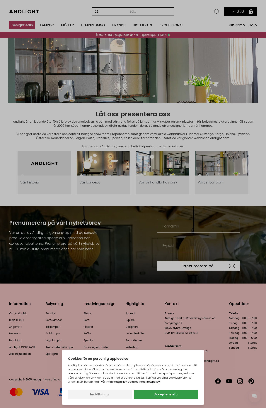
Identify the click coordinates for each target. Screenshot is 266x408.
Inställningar (100, 394)
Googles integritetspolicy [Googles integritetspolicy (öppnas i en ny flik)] (144, 382)
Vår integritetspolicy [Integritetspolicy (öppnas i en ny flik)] (114, 382)
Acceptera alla (166, 394)
